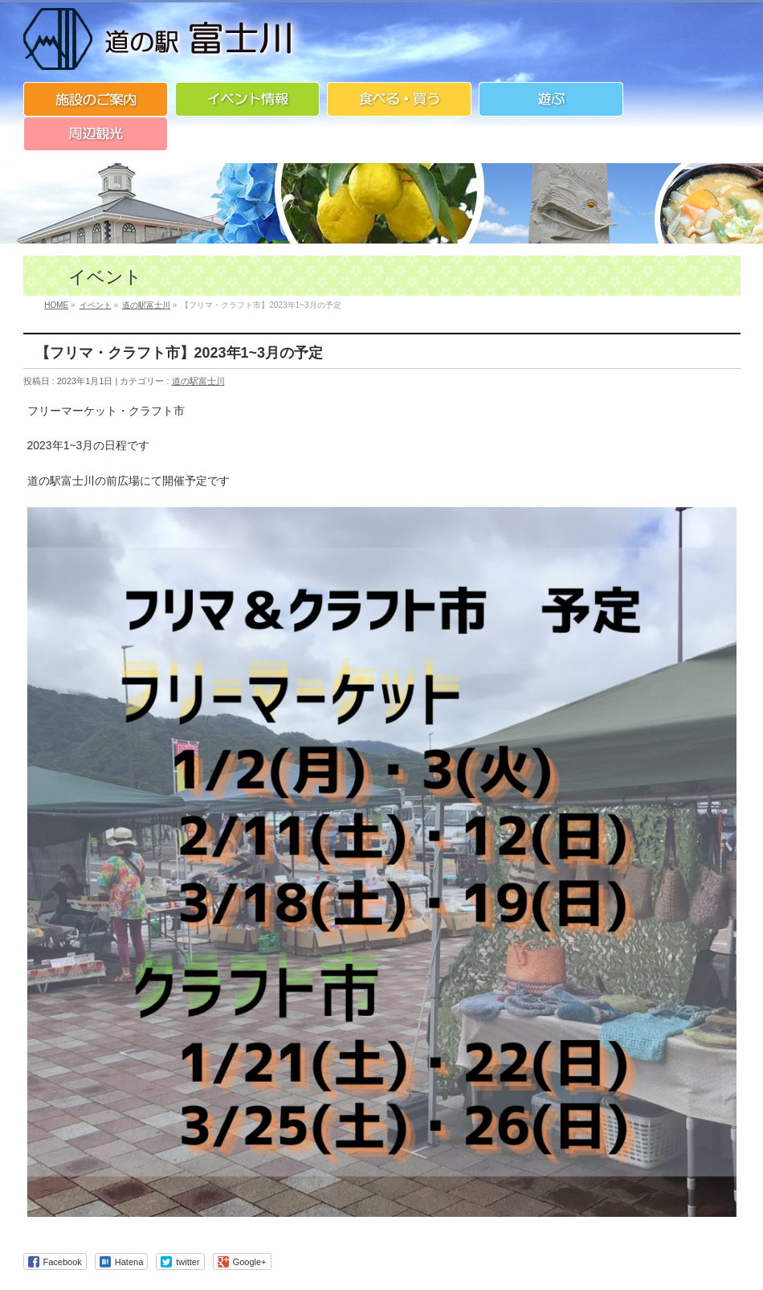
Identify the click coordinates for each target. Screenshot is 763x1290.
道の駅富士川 (198, 381)
